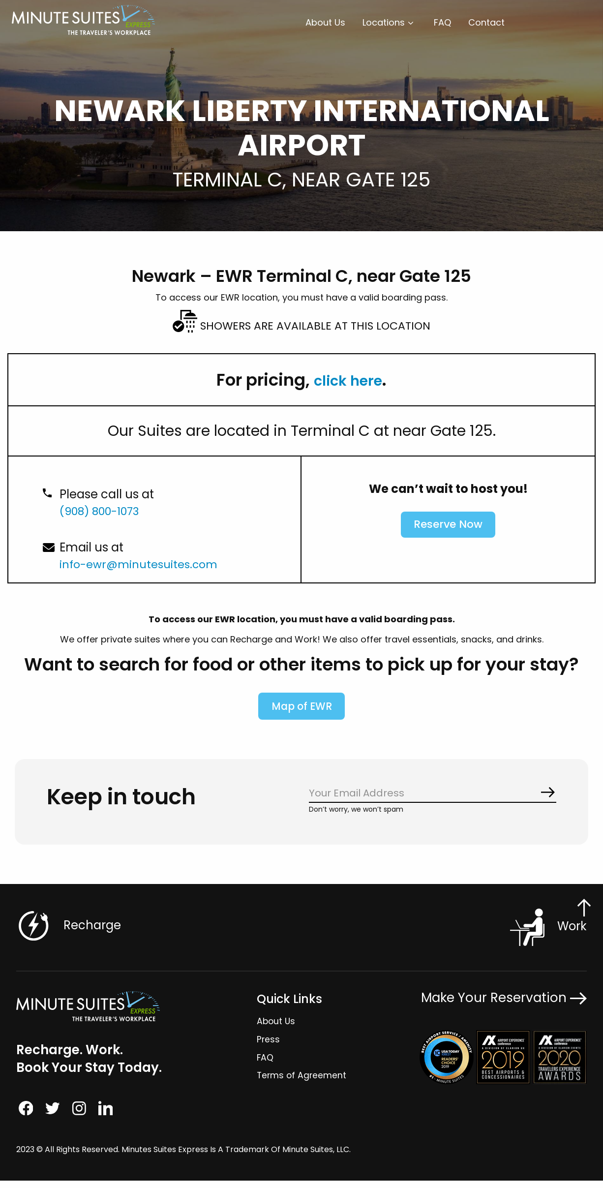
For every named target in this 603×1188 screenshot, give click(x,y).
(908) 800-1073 (104, 511)
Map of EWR (301, 710)
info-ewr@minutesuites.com (144, 564)
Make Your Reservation (504, 1004)
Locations (383, 22)
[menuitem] (325, 23)
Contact (486, 22)
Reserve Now (448, 526)
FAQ (442, 22)
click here (348, 380)
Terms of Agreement (301, 1081)
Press (267, 1045)
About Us (325, 22)
